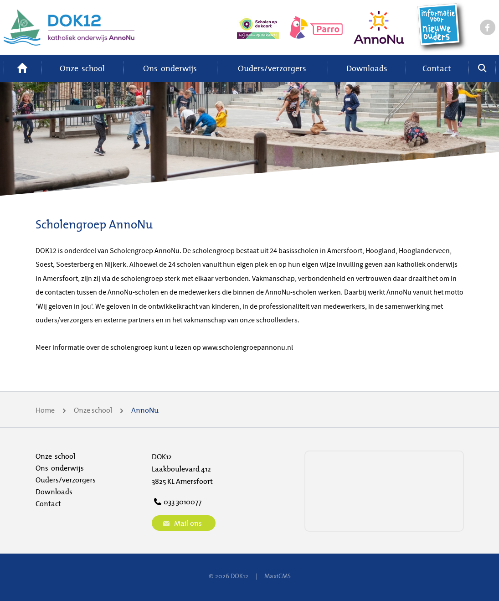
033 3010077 (176, 502)
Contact (436, 68)
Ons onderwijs (170, 68)
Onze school (82, 68)
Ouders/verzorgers (272, 68)
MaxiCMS (277, 576)
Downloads (366, 68)
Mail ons (181, 523)
